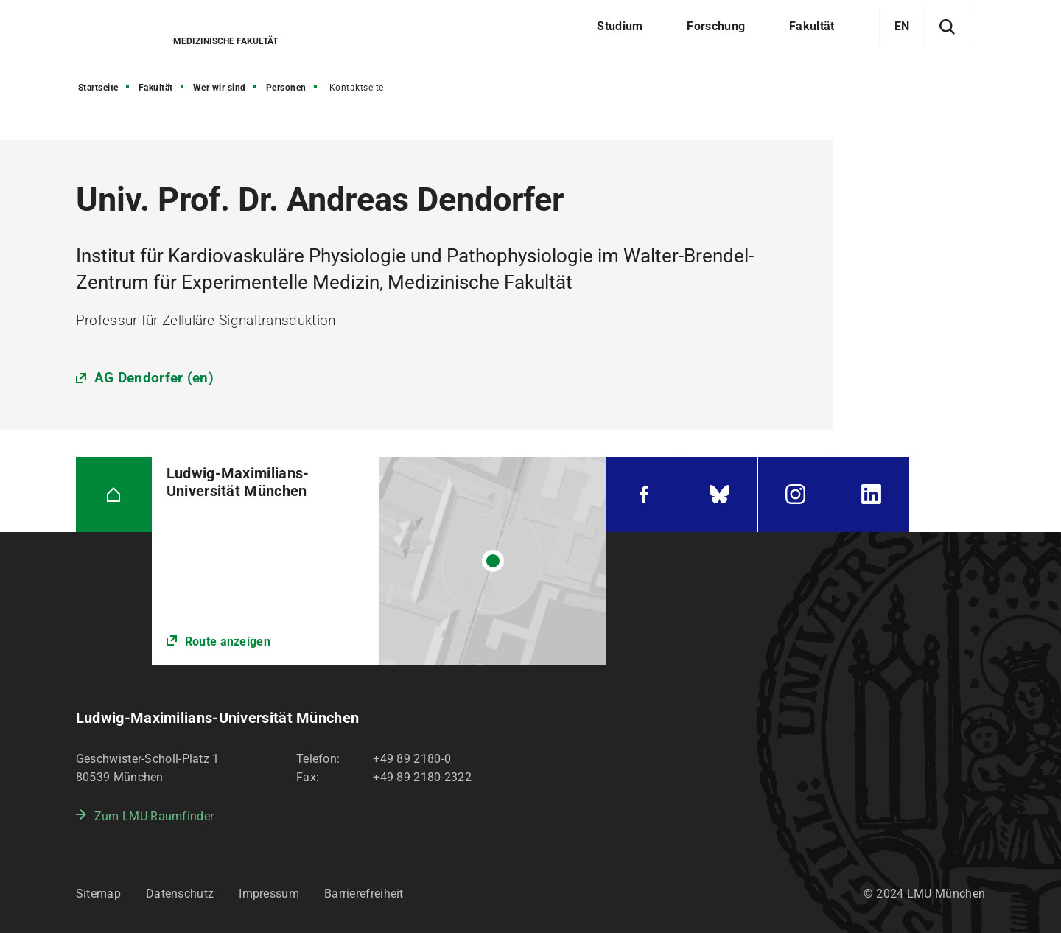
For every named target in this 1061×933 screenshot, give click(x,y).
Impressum (269, 894)
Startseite (98, 88)
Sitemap (98, 894)
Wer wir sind (219, 88)
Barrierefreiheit (364, 894)
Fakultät (156, 88)
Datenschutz (180, 894)
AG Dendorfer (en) (154, 377)
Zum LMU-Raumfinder (154, 816)
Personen (286, 88)
